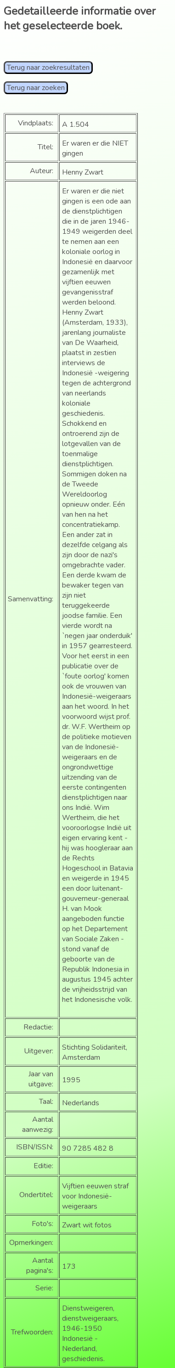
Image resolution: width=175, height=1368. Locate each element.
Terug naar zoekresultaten (48, 67)
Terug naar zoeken (36, 88)
